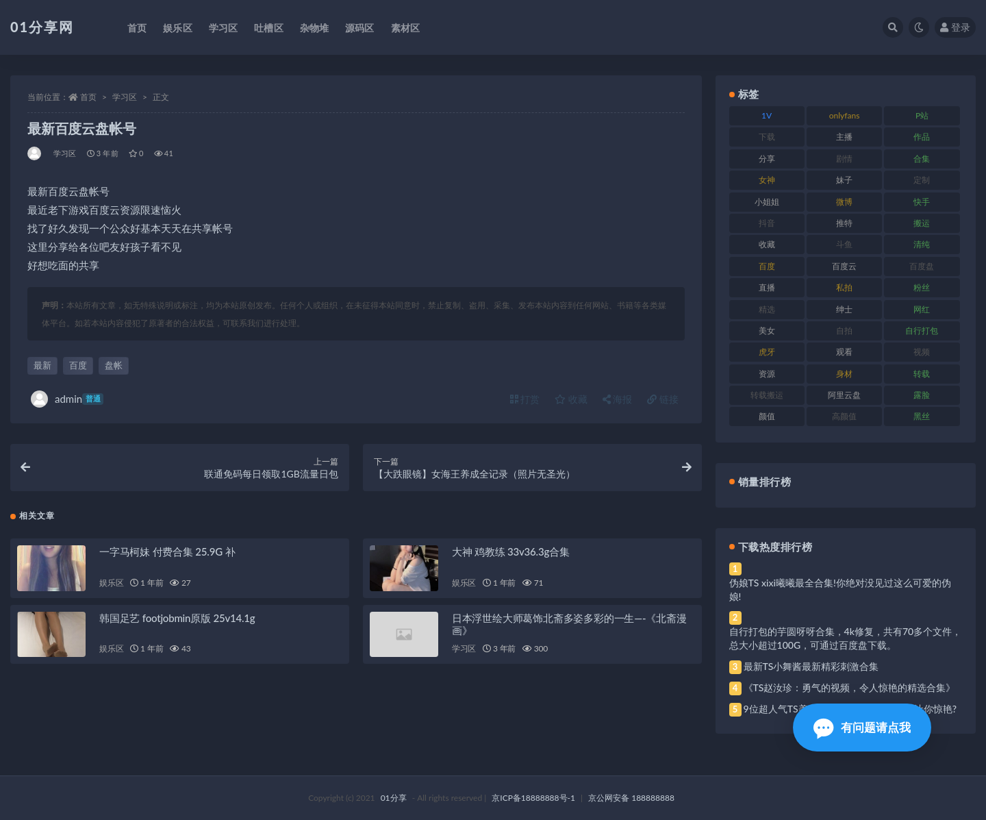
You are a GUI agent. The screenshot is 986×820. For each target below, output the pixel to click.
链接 (663, 399)
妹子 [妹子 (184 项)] (844, 180)
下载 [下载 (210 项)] (767, 137)
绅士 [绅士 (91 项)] (844, 309)
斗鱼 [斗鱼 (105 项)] (844, 244)
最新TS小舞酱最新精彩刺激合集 (811, 666)
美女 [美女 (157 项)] (767, 330)
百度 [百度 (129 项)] (767, 266)
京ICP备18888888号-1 (533, 798)
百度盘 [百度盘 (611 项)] (921, 266)
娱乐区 (111, 582)
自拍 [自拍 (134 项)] (844, 330)
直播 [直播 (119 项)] (767, 287)
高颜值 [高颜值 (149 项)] (844, 416)
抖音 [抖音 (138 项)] (767, 223)
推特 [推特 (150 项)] (844, 223)
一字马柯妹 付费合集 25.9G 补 (167, 551)
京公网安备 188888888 (631, 798)
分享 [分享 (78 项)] (767, 158)
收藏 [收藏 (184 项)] (767, 244)
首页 (88, 97)
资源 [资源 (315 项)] (767, 374)
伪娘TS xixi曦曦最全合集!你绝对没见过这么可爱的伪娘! (840, 589)
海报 (618, 399)
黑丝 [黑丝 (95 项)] (921, 416)
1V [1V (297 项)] (766, 115)
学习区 (124, 97)
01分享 (394, 798)
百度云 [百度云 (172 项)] (844, 266)
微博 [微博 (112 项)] (844, 202)
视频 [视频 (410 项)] (921, 352)
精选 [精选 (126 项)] (767, 309)
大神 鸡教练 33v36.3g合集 (511, 551)
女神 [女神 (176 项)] (767, 180)
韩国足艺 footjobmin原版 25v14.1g (177, 618)
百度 (78, 365)
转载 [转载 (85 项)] (921, 374)
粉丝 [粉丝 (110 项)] (921, 287)
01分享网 (42, 26)
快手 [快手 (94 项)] (921, 202)
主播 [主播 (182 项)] (844, 137)
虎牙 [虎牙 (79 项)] (767, 352)
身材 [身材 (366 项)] (844, 374)
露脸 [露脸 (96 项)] (921, 395)
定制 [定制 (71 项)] (921, 180)
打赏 (525, 399)
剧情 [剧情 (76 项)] (844, 158)
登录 (955, 27)
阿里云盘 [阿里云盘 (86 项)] (844, 395)
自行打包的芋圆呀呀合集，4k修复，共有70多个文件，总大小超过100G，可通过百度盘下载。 (845, 638)
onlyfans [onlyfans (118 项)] (844, 115)
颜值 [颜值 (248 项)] (767, 416)
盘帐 (114, 365)
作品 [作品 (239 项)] (921, 137)
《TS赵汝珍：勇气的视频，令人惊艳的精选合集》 (850, 687)
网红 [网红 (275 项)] (921, 309)
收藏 (571, 399)
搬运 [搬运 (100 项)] (921, 223)
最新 (42, 365)
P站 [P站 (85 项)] (921, 115)
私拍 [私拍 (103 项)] (844, 287)
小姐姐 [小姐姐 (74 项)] (767, 202)
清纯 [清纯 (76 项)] (921, 244)
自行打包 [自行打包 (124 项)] (921, 330)
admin (67, 399)
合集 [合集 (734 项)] (921, 158)
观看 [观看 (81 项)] (844, 352)
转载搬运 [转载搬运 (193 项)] (766, 395)
